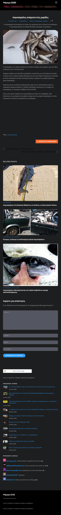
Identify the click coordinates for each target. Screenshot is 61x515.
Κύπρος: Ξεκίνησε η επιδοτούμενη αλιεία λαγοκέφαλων (23, 239)
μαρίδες (45, 21)
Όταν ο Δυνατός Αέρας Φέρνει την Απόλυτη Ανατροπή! (25, 447)
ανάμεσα (31, 21)
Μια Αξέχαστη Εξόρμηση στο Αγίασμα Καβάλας (23, 428)
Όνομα (6, 335)
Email (6, 342)
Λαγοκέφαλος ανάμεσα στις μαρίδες (30, 17)
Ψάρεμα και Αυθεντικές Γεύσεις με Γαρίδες (21, 441)
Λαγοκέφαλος (23, 21)
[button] (17, 371)
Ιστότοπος (7, 349)
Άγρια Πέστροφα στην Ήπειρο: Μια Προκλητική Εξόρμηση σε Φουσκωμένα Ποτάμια (31, 394)
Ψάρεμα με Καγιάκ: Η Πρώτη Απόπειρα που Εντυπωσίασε (26, 416)
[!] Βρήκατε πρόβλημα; (47, 141)
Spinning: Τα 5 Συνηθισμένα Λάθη (19, 422)
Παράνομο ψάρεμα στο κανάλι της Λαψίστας (20, 149)
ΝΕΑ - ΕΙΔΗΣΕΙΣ (16, 237)
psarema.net (12, 21)
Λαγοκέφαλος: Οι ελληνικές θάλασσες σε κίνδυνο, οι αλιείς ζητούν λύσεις (30, 205)
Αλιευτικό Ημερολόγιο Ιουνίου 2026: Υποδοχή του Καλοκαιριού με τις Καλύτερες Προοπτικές (33, 402)
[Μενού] (56, 2)
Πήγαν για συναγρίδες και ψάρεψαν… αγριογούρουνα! (38, 152)
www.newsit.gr (12, 135)
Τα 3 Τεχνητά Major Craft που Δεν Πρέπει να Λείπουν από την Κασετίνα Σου (32, 387)
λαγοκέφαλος (39, 21)
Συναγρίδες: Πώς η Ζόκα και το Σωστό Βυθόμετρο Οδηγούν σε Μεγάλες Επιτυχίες (33, 409)
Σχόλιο (7, 312)
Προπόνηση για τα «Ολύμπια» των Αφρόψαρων (23, 435)
